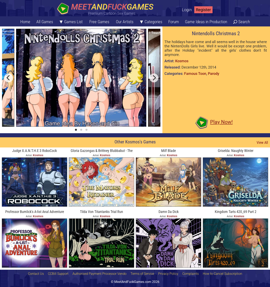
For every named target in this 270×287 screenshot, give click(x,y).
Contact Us (36, 274)
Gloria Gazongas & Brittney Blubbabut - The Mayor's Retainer (102, 151)
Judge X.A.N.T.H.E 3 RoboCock (34, 150)
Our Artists (124, 21)
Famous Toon (195, 73)
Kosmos (181, 61)
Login (187, 9)
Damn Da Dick (169, 212)
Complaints (190, 274)
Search (244, 21)
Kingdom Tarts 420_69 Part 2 (235, 212)
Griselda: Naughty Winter (235, 150)
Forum (173, 21)
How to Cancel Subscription (222, 274)
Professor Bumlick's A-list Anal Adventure (34, 212)
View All (262, 142)
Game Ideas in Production (206, 21)
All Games (44, 21)
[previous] (8, 77)
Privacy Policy (168, 274)
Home (25, 21)
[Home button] (106, 9)
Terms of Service (142, 274)
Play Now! (221, 122)
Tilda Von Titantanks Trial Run (101, 212)
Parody (213, 73)
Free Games (99, 21)
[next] (153, 77)
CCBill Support (58, 274)
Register (203, 9)
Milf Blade (168, 150)
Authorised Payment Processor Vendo (99, 274)
